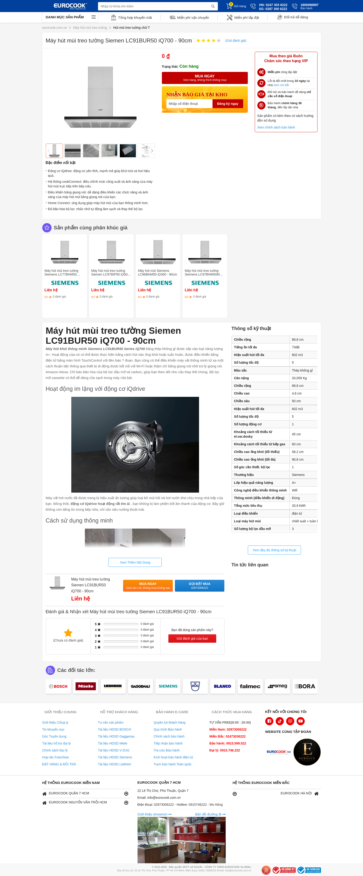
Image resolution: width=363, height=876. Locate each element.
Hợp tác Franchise (55, 757)
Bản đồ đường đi (210, 814)
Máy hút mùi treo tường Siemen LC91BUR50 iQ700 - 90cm (90, 585)
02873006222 (164, 804)
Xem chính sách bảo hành (276, 127)
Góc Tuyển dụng (54, 736)
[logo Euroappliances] (280, 752)
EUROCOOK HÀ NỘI (276, 793)
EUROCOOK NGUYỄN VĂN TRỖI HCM (85, 802)
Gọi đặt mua (200, 586)
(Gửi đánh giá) (235, 40)
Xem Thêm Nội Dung (135, 562)
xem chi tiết (281, 85)
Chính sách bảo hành (169, 736)
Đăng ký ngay (227, 104)
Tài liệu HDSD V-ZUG (114, 750)
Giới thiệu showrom (154, 814)
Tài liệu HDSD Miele (112, 743)
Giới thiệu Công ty (55, 722)
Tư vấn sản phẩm (111, 722)
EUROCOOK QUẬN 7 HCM (85, 793)
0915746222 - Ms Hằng (206, 804)
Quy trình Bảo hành (168, 729)
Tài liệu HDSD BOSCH (114, 729)
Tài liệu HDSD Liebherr (114, 764)
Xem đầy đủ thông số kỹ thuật (274, 550)
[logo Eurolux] (308, 752)
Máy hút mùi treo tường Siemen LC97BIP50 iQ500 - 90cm (111, 274)
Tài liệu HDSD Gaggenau (116, 736)
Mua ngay (148, 586)
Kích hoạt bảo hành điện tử (173, 757)
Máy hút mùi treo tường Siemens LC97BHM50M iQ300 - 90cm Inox (202, 274)
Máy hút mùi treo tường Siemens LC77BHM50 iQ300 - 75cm (61, 274)
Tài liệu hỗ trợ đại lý (56, 743)
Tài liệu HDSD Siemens (115, 757)
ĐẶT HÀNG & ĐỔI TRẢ (59, 764)
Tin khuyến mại (53, 729)
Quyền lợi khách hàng (170, 722)
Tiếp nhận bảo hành (168, 743)
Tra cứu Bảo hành (167, 750)
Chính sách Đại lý (55, 750)
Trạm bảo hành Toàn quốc (173, 764)
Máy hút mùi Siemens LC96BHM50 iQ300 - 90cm (157, 272)
